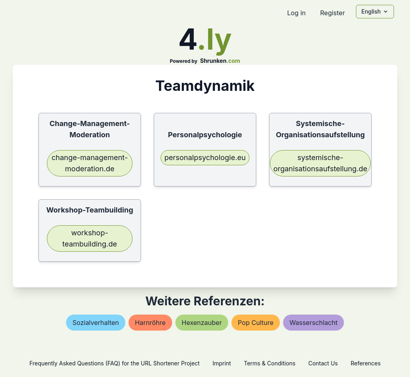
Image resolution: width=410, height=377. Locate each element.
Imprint (222, 363)
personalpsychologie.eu (204, 157)
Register (332, 13)
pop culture (255, 323)
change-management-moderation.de (90, 163)
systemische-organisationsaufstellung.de (320, 163)
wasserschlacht (313, 323)
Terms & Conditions (269, 363)
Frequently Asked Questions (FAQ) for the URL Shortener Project (114, 363)
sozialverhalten (95, 323)
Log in (296, 13)
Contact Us (323, 363)
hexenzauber (202, 323)
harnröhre (150, 323)
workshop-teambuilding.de (89, 238)
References (366, 363)
